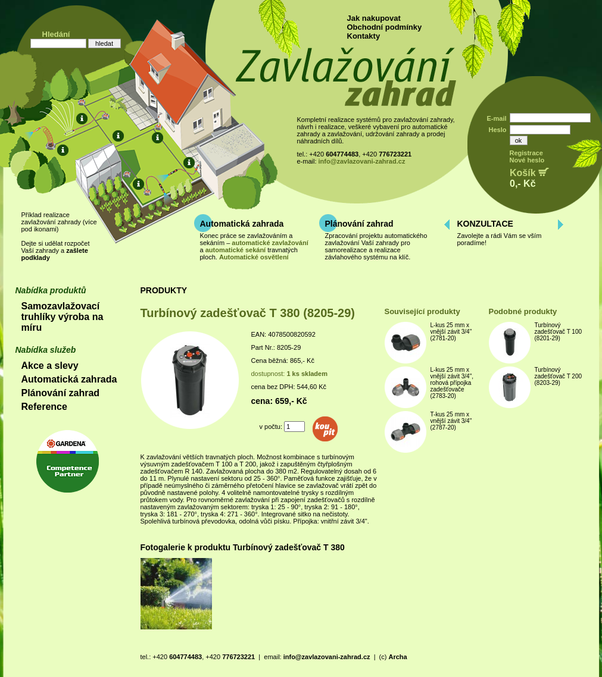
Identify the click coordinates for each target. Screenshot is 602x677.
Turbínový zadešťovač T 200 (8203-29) (558, 376)
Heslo (498, 129)
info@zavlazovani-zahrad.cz (362, 161)
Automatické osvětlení (254, 257)
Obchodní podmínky (384, 27)
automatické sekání (235, 249)
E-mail (496, 118)
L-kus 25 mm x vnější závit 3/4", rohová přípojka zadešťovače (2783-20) (452, 382)
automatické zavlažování (270, 242)
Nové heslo (527, 160)
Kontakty (363, 36)
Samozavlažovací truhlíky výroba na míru (62, 317)
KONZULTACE (485, 223)
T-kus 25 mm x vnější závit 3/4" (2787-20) (451, 421)
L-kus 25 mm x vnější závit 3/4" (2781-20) (451, 331)
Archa (397, 656)
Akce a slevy (50, 366)
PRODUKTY (164, 290)
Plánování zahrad (359, 223)
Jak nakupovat (374, 18)
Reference (44, 407)
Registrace (526, 152)
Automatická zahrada (242, 223)
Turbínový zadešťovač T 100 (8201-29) (558, 331)
